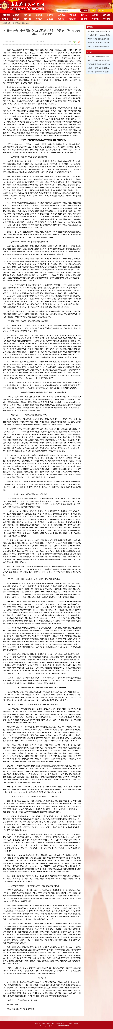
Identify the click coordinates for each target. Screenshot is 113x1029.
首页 (93, 10)
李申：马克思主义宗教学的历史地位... (99, 46)
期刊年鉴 (39, 15)
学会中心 (50, 15)
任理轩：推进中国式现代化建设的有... (99, 64)
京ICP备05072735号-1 (63, 1025)
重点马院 (16, 19)
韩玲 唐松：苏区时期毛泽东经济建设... (99, 72)
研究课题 (50, 19)
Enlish (109, 10)
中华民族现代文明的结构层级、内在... (99, 56)
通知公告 (106, 15)
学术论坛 (84, 15)
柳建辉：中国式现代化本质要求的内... (99, 68)
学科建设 (72, 15)
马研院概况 (6, 15)
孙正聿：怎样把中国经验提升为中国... (99, 39)
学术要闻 (5, 19)
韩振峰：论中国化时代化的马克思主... (99, 31)
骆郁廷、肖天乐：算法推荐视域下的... (99, 43)
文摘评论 (72, 19)
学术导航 (95, 19)
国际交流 (84, 19)
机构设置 (27, 15)
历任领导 (16, 15)
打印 (47, 41)
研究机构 (27, 19)
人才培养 (95, 15)
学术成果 (39, 19)
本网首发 (106, 19)
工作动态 (61, 15)
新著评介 (61, 19)
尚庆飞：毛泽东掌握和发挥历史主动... (99, 60)
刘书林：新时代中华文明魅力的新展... (99, 35)
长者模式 (101, 10)
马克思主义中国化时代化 (22, 23)
